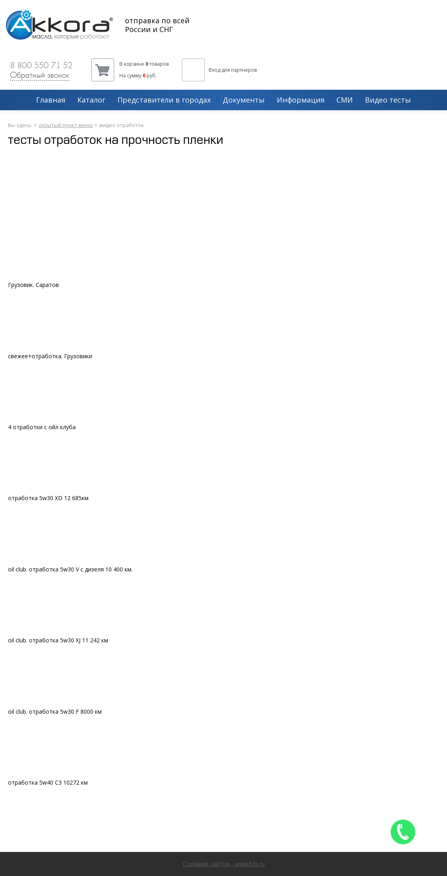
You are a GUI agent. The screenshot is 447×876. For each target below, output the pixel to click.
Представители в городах (164, 100)
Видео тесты (388, 100)
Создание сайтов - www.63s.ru (224, 864)
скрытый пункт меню (66, 125)
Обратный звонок (39, 75)
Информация (300, 100)
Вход (214, 70)
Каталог (91, 100)
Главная (50, 100)
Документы (244, 100)
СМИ (344, 100)
